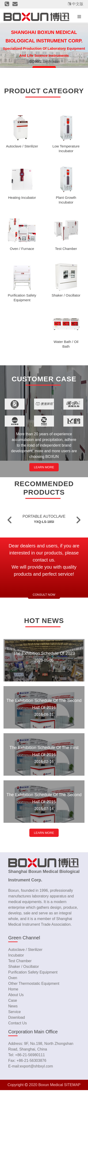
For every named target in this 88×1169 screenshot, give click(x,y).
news (13, 1085)
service (14, 1091)
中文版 (77, 4)
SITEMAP (72, 1164)
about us (16, 1074)
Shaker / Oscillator (23, 1045)
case (12, 1079)
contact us (17, 1102)
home (13, 1068)
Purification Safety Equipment (32, 1051)
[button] (9, 559)
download (16, 1096)
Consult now (44, 673)
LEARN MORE (44, 467)
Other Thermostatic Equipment (33, 1062)
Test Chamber (20, 1040)
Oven (12, 1057)
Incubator (16, 1034)
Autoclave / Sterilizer (25, 1028)
